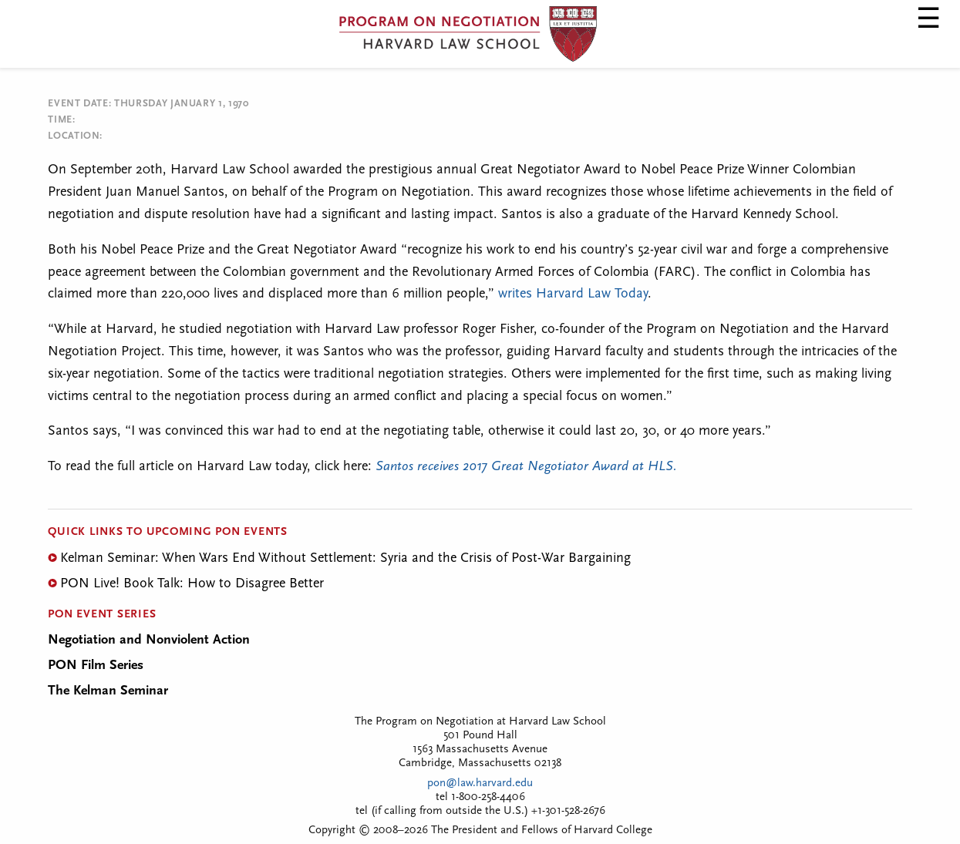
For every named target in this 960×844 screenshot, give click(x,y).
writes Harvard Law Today (573, 294)
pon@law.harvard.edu (480, 783)
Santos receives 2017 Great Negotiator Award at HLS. (524, 466)
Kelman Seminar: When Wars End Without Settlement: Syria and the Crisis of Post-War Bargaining (345, 558)
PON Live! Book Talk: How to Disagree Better (192, 584)
